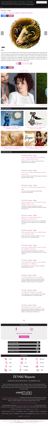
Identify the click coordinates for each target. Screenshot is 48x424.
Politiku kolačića (30, 4)
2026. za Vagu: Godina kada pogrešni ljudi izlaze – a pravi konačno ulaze (33, 158)
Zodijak (9, 10)
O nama (12, 403)
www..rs (22, 409)
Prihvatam (41, 2)
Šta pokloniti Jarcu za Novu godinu (31, 307)
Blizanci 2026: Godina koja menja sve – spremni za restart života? (32, 218)
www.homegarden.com (28, 413)
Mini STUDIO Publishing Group (30, 422)
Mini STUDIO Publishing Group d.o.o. (11, 397)
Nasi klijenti (28, 403)
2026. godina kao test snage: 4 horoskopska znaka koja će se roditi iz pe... (33, 263)
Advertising (19, 403)
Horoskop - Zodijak (31, 155)
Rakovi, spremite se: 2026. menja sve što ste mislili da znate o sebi (33, 203)
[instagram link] (31, 329)
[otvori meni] (1, 7)
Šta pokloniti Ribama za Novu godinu (32, 277)
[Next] (45, 33)
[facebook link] (16, 329)
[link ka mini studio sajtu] (24, 394)
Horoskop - (4, 10)
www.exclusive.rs (41, 411)
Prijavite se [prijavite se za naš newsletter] (24, 336)
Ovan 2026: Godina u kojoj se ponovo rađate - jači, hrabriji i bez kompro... (34, 248)
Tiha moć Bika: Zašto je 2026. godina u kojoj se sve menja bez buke (33, 233)
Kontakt (35, 403)
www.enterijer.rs (14, 413)
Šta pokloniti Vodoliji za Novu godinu (32, 292)
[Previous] (2, 33)
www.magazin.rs (17, 411)
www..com (32, 409)
